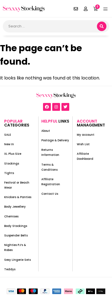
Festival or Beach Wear (16, 185)
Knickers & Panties (17, 197)
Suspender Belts (16, 235)
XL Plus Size (12, 154)
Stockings (11, 163)
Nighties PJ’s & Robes (15, 247)
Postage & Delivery (55, 140)
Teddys (9, 269)
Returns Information (50, 152)
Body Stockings (15, 226)
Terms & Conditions (49, 167)
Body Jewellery (15, 207)
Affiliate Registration (50, 181)
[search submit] (101, 26)
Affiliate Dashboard (85, 156)
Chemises (11, 216)
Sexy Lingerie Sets (17, 260)
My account (85, 135)
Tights (9, 173)
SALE (7, 135)
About (45, 131)
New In (9, 144)
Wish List (83, 144)
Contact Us (49, 194)
